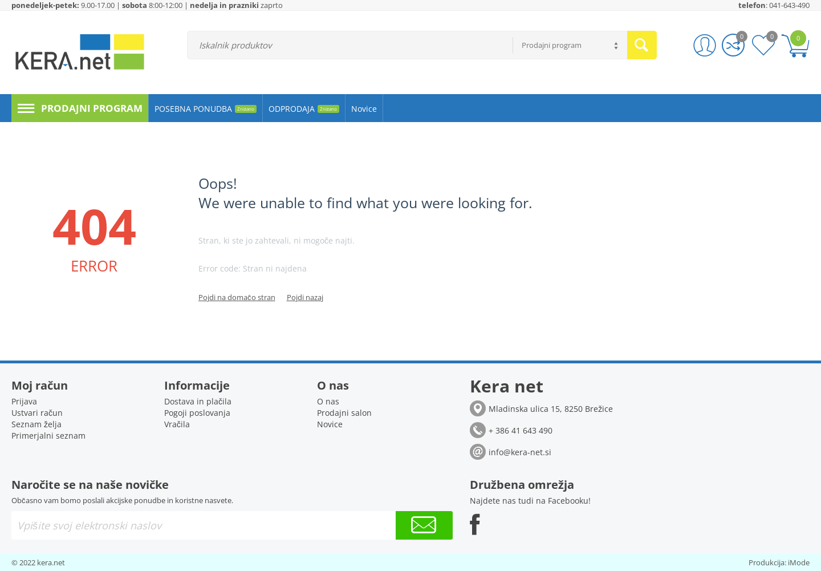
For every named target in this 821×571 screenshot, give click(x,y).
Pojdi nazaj (305, 297)
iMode (799, 562)
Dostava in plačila (197, 401)
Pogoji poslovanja (197, 412)
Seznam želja (36, 424)
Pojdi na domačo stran (236, 297)
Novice (330, 424)
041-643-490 (789, 5)
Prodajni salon (344, 412)
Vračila (177, 424)
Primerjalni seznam (48, 435)
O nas (328, 401)
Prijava (24, 401)
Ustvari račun (37, 412)
